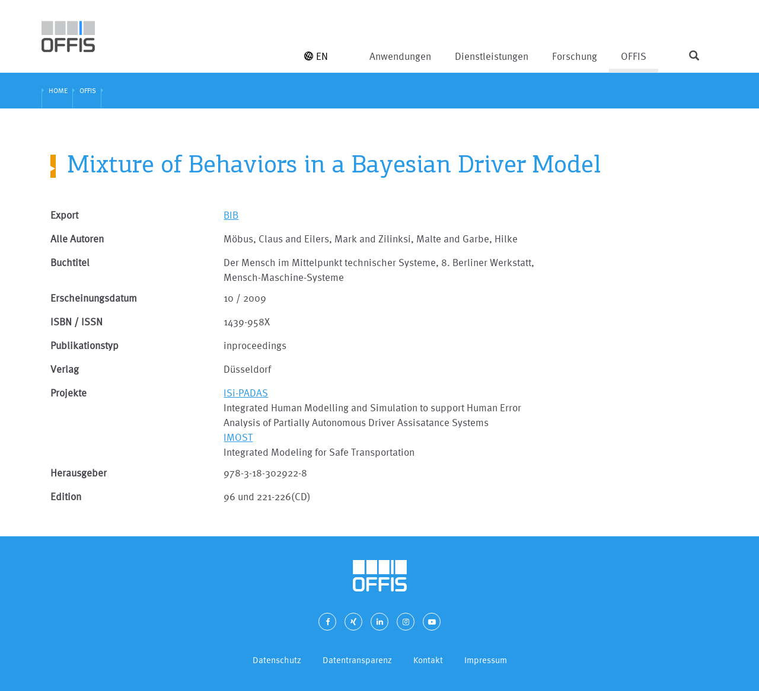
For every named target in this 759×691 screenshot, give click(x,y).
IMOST (238, 437)
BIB (231, 214)
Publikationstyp (84, 345)
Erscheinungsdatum (93, 297)
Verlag (64, 369)
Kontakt (428, 660)
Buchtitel (70, 262)
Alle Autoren (77, 238)
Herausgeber (78, 472)
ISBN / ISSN (76, 321)
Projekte (68, 392)
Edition (65, 496)
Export (64, 214)
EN (316, 56)
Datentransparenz (357, 660)
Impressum (485, 660)
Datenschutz (277, 660)
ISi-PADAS (246, 392)
